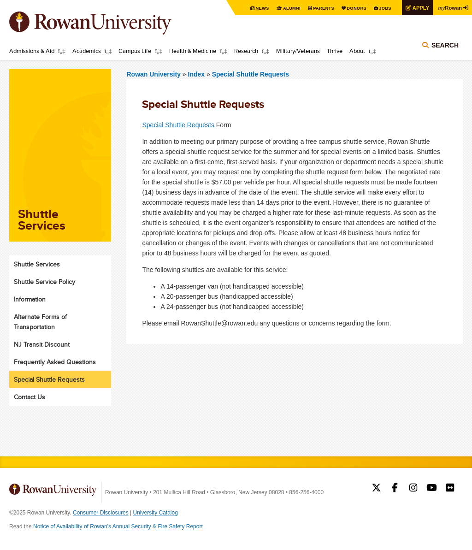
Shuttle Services (37, 264)
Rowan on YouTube (431, 489)
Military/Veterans (298, 51)
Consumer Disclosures (101, 512)
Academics (86, 51)
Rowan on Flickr (450, 489)
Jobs (380, 8)
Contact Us (29, 397)
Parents (316, 8)
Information (30, 299)
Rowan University (103, 23)
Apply (417, 8)
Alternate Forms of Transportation (40, 321)
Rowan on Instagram (413, 489)
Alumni (283, 8)
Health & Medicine (192, 51)
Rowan (449, 7)
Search (445, 47)
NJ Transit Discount (42, 344)
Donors (351, 8)
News (253, 8)
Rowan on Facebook (395, 489)
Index (197, 74)
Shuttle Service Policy (44, 281)
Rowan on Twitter (376, 489)
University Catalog (155, 512)
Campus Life (134, 51)
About (357, 51)
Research (246, 51)
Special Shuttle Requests (250, 74)
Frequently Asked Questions (55, 362)
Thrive (334, 51)
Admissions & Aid (31, 51)
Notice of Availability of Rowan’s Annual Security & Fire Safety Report (118, 526)
